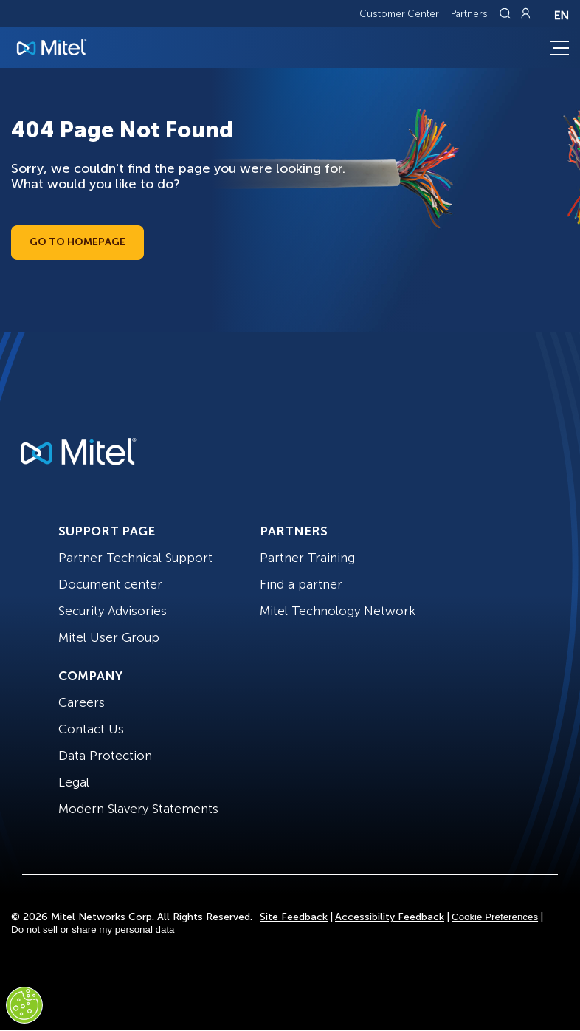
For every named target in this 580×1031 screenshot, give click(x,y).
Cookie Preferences (495, 916)
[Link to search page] (507, 13)
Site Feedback (294, 917)
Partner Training (307, 557)
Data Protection (105, 755)
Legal (73, 782)
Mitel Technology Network (337, 610)
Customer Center (399, 13)
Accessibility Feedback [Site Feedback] (389, 917)
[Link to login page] (525, 13)
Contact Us (91, 729)
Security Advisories (112, 610)
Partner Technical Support (135, 557)
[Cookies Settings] (24, 1005)
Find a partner (301, 584)
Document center (110, 584)
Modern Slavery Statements (138, 808)
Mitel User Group (108, 637)
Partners (469, 13)
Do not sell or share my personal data (93, 929)
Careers (81, 702)
